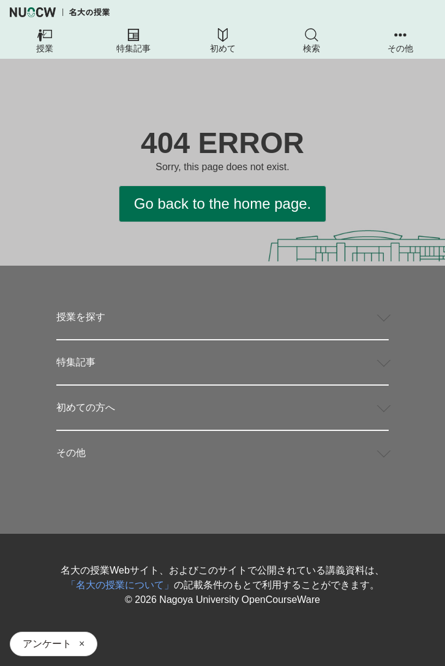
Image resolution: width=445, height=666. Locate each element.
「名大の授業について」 (120, 585)
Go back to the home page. (223, 203)
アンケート (47, 643)
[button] (44, 41)
